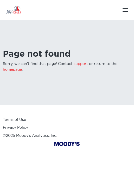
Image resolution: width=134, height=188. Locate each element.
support (81, 64)
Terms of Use (14, 120)
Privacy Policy (15, 127)
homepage (12, 69)
